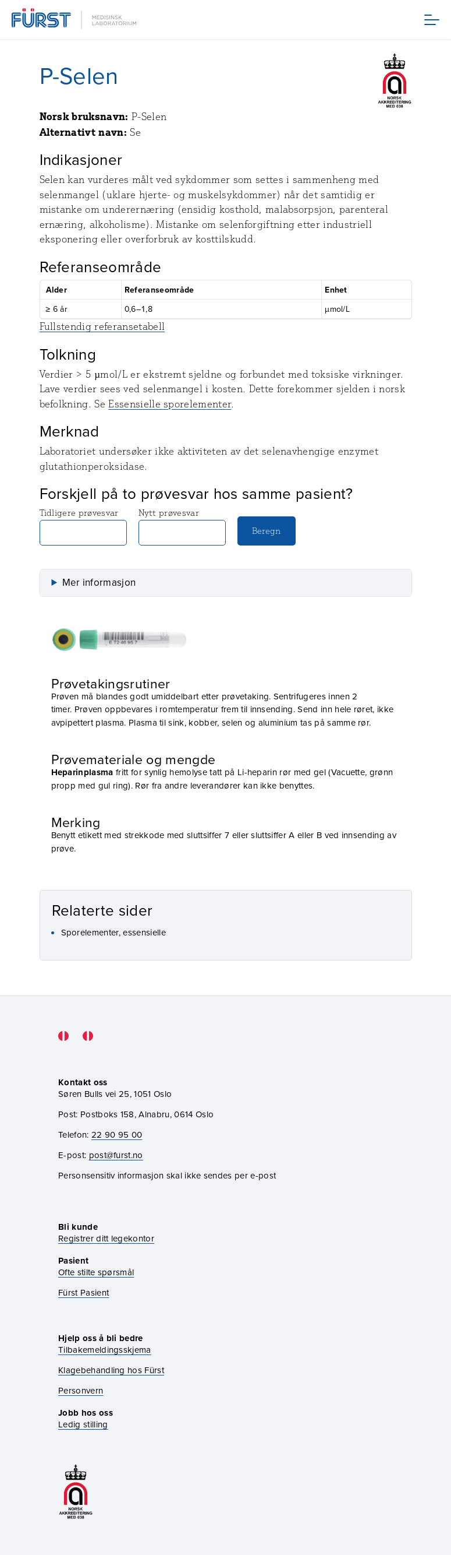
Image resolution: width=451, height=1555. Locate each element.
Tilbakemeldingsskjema (104, 1349)
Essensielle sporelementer (169, 404)
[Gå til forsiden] (75, 19)
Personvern (80, 1390)
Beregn (266, 530)
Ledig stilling (83, 1424)
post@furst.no (116, 1155)
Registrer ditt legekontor (106, 1238)
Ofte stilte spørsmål (96, 1272)
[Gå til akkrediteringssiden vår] (75, 1491)
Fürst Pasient (83, 1292)
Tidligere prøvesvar (83, 526)
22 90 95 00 (117, 1134)
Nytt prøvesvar (182, 526)
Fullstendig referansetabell (102, 326)
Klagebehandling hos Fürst (111, 1370)
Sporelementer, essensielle (113, 932)
